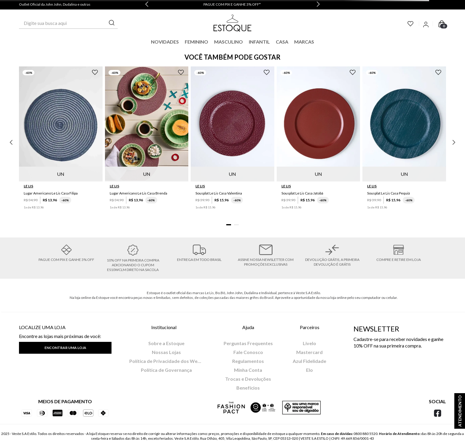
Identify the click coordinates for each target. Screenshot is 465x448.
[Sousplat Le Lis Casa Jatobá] (318, 142)
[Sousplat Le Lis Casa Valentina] (232, 142)
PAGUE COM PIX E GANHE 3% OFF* (232, 4)
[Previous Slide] (147, 4)
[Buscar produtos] (111, 22)
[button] (228, 224)
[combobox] (68, 23)
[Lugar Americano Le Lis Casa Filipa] (61, 142)
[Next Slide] (318, 4)
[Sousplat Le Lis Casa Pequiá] (404, 142)
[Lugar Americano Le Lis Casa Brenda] (147, 142)
